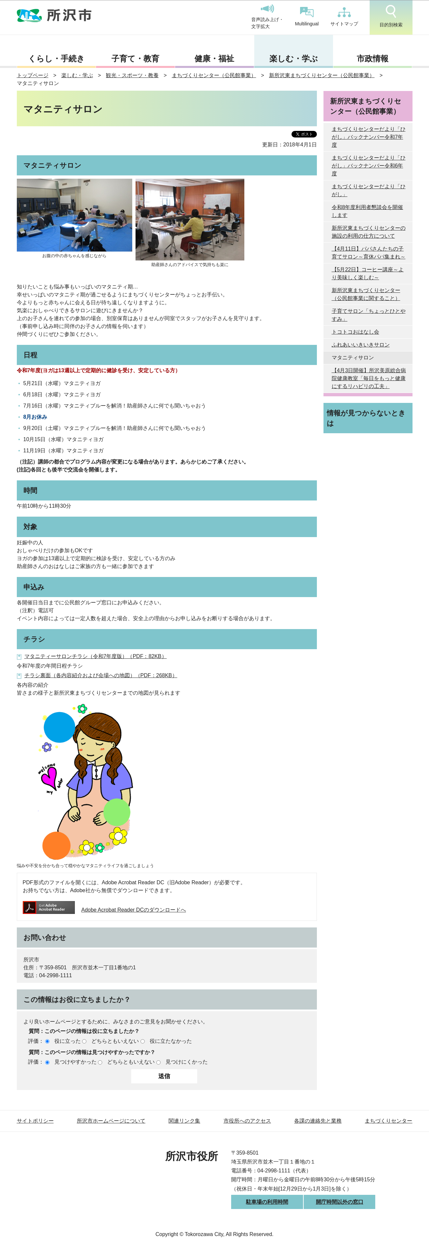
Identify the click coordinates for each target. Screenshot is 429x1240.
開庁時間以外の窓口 (339, 1202)
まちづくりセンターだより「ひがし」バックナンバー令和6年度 (369, 165)
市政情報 (372, 58)
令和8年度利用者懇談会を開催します (367, 211)
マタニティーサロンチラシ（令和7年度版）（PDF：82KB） (95, 656)
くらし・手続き (56, 58)
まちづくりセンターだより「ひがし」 (369, 190)
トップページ (32, 75)
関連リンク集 (184, 1121)
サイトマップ (344, 16)
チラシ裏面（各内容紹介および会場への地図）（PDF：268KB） (100, 675)
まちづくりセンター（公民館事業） (214, 75)
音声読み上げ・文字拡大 (267, 16)
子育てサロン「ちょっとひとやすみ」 (369, 315)
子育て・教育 (135, 58)
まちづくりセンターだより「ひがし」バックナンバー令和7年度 (369, 137)
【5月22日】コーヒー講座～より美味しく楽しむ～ (368, 273)
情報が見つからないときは (366, 418)
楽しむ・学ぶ (293, 58)
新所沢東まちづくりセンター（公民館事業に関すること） (366, 294)
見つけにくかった (187, 1062)
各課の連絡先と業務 (318, 1121)
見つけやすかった (75, 1062)
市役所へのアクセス (247, 1121)
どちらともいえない (115, 1041)
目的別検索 (391, 16)
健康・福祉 (214, 58)
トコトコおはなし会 (355, 332)
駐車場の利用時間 (267, 1202)
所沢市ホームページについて (111, 1121)
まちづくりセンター (388, 1121)
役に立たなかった (171, 1041)
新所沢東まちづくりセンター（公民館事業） (322, 75)
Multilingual (307, 16)
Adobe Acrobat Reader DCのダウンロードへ (104, 910)
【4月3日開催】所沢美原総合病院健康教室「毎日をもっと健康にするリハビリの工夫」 (369, 378)
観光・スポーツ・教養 (132, 75)
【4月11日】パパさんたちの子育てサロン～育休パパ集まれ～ (369, 252)
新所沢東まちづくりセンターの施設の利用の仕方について (369, 232)
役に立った (67, 1041)
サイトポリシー (35, 1121)
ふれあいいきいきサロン (361, 345)
